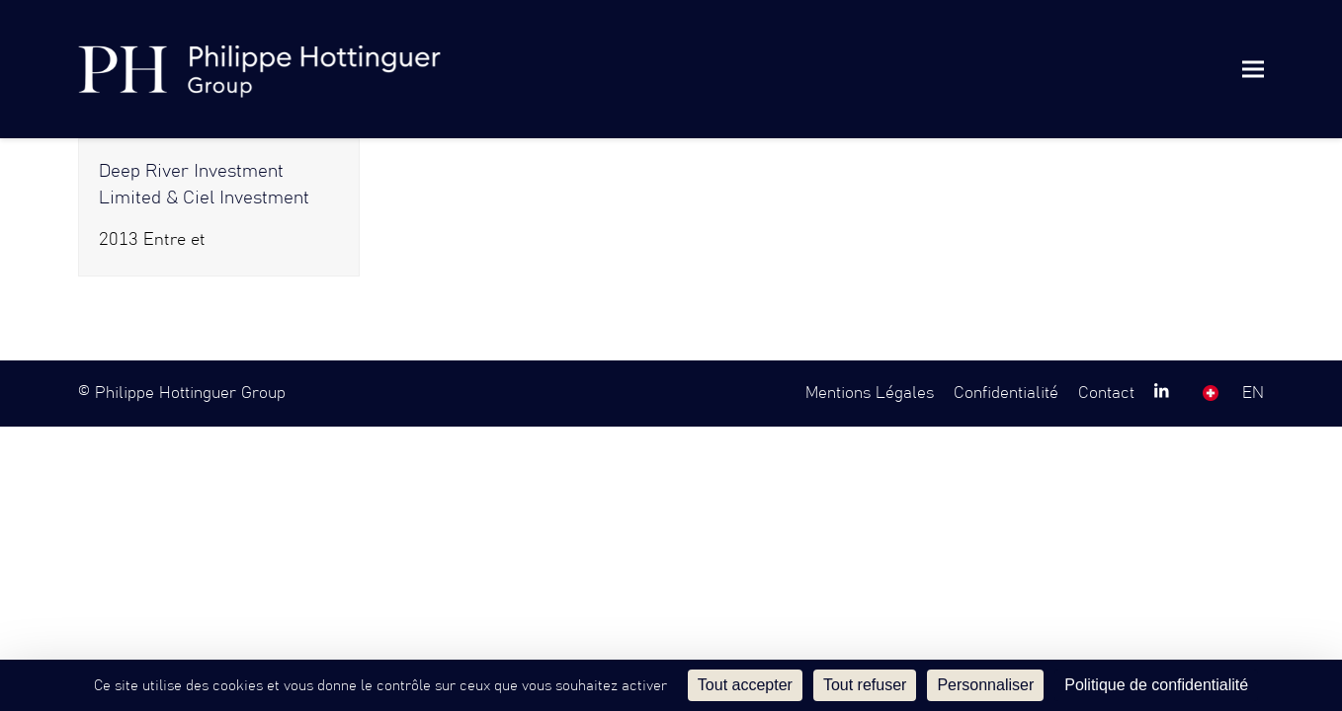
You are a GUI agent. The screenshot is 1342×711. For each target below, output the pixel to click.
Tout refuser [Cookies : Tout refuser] (864, 684)
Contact (1106, 393)
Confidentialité (1006, 393)
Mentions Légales (869, 393)
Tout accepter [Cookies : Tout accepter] (745, 684)
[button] (1253, 68)
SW (1210, 393)
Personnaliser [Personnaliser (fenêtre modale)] (985, 684)
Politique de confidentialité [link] (1156, 684)
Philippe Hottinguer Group (190, 393)
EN (1253, 393)
